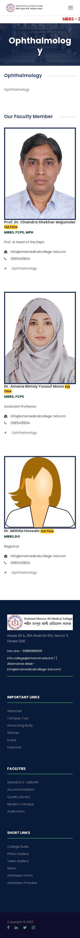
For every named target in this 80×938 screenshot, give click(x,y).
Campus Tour (18, 718)
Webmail (14, 711)
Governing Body (20, 725)
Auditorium (16, 811)
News (11, 868)
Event (11, 740)
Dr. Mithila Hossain (22, 530)
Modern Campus (20, 804)
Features (14, 747)
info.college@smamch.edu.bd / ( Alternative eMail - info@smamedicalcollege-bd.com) (34, 663)
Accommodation (20, 789)
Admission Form (20, 875)
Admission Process (22, 883)
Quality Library (18, 797)
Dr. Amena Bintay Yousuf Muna (34, 386)
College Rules (18, 846)
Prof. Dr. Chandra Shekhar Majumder (40, 222)
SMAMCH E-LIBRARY (23, 782)
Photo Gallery (18, 853)
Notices (13, 732)
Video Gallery (18, 861)
